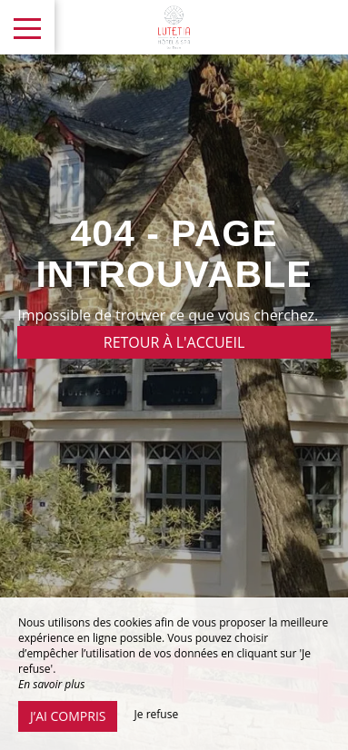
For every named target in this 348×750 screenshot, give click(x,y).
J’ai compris (67, 716)
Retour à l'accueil (174, 342)
